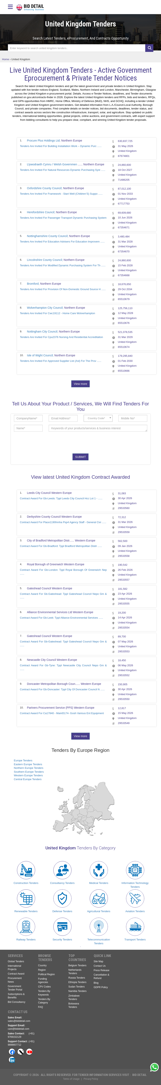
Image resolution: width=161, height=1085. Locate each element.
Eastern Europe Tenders (28, 764)
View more (80, 383)
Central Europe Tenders (28, 779)
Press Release (101, 970)
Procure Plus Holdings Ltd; (44, 140)
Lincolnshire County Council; (45, 259)
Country (42, 965)
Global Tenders (16, 961)
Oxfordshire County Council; (44, 188)
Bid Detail (139, 1075)
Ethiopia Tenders (77, 982)
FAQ (40, 1007)
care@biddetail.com (18, 1028)
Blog (96, 982)
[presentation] (91, 442)
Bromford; (33, 283)
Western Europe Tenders (28, 775)
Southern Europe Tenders (29, 771)
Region (42, 970)
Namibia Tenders (77, 991)
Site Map (98, 961)
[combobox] (98, 418)
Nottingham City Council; (42, 331)
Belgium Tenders (77, 965)
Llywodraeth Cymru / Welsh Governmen (52, 164)
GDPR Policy (101, 987)
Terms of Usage (71, 1078)
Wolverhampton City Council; (45, 307)
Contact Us (100, 965)
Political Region (46, 974)
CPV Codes (44, 986)
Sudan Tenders (76, 986)
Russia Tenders (76, 977)
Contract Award (16, 973)
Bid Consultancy (16, 1002)
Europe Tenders (23, 760)
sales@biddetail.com (19, 1021)
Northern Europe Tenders (28, 767)
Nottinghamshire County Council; (47, 236)
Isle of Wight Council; (40, 355)
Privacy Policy (91, 1078)
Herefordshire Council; (41, 212)
